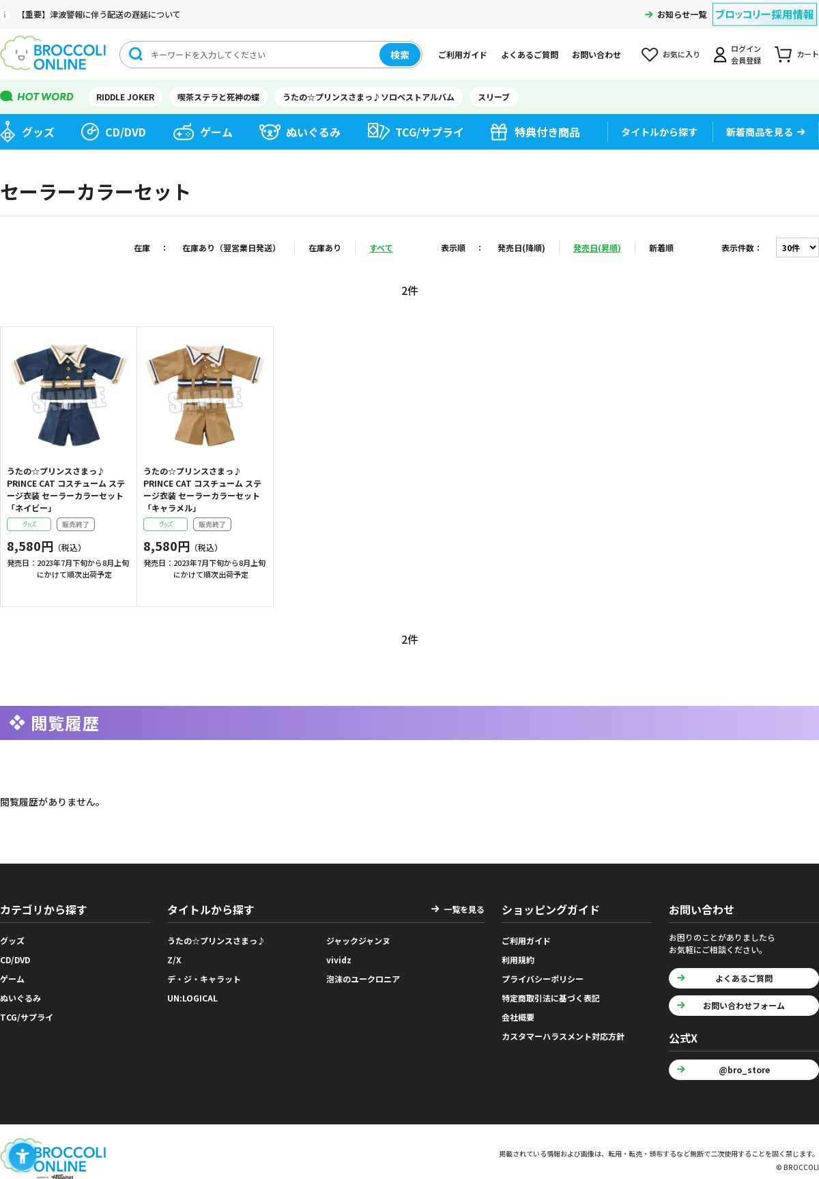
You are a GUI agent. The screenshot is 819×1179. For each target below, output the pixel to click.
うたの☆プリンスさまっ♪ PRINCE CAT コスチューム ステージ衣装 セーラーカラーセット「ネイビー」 (66, 489)
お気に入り (681, 53)
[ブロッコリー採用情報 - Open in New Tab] (764, 6)
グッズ (38, 132)
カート (807, 53)
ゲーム (216, 132)
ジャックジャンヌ (358, 940)
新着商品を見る (759, 132)
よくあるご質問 (529, 54)
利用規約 (518, 959)
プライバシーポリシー (543, 978)
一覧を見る (464, 909)
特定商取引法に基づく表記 (551, 998)
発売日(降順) (521, 247)
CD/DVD (125, 132)
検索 (400, 54)
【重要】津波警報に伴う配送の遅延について (99, 14)
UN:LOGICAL (192, 998)
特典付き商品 (547, 132)
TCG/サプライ (429, 132)
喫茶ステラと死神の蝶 (218, 96)
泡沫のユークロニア (363, 978)
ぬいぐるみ (313, 132)
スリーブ (494, 96)
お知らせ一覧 (681, 14)
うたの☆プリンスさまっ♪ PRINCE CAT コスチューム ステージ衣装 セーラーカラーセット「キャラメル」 (202, 489)
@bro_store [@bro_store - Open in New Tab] (744, 1069)
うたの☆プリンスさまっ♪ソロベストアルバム (369, 96)
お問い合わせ (596, 54)
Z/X (174, 959)
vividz (338, 959)
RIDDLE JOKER (125, 96)
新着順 (661, 247)
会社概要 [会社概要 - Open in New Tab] (518, 1017)
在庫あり (324, 247)
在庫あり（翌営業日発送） (231, 247)
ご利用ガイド (462, 54)
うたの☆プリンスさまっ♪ (216, 940)
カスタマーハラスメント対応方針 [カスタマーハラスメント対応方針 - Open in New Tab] (563, 1036)
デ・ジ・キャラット (204, 978)
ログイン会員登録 (746, 54)
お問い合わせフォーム (744, 1005)
